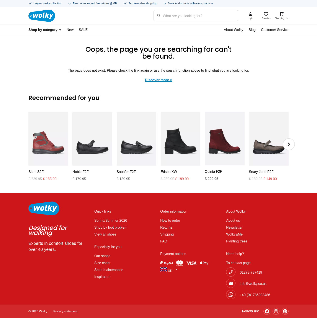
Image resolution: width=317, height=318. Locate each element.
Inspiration (102, 277)
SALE (83, 30)
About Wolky (233, 30)
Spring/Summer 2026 (110, 220)
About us (233, 220)
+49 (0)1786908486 (255, 295)
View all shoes (105, 234)
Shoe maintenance (108, 270)
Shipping (167, 234)
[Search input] (190, 15)
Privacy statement (65, 311)
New (70, 30)
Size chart (102, 263)
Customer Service (275, 30)
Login (250, 15)
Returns (166, 227)
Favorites (266, 15)
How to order (170, 220)
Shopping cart (282, 15)
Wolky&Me (234, 234)
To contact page (238, 263)
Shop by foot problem (110, 227)
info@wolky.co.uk (253, 284)
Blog (252, 30)
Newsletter (234, 227)
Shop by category (44, 30)
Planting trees (236, 241)
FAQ (163, 241)
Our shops (102, 256)
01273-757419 (251, 272)
